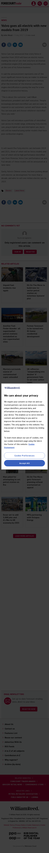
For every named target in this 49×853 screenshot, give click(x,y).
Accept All (24, 463)
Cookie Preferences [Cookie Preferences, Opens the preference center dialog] (24, 455)
